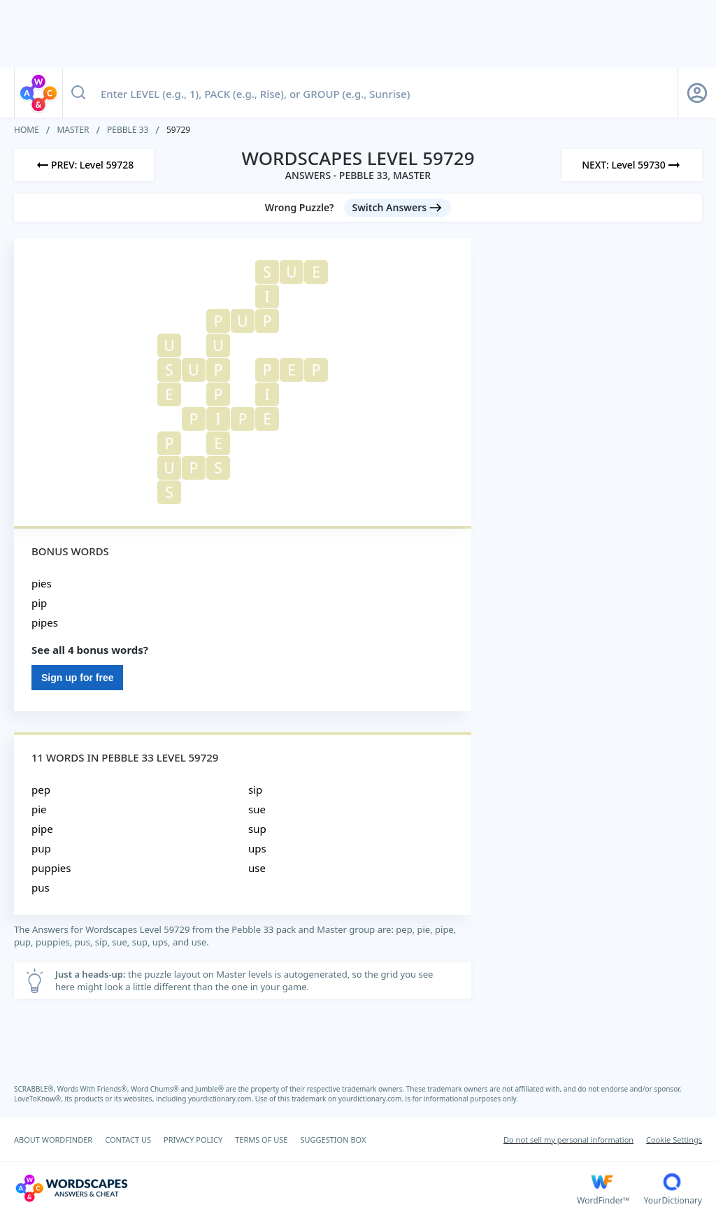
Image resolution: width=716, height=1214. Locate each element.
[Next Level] (632, 165)
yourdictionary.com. (221, 1099)
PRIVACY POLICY (193, 1139)
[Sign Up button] (697, 93)
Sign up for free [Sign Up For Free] (77, 677)
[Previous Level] (84, 165)
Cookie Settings (674, 1139)
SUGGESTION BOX (333, 1139)
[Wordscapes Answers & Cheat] (295, 1188)
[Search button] (78, 93)
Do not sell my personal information (568, 1139)
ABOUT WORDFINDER (53, 1139)
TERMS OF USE (261, 1139)
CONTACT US (128, 1139)
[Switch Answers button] (398, 208)
